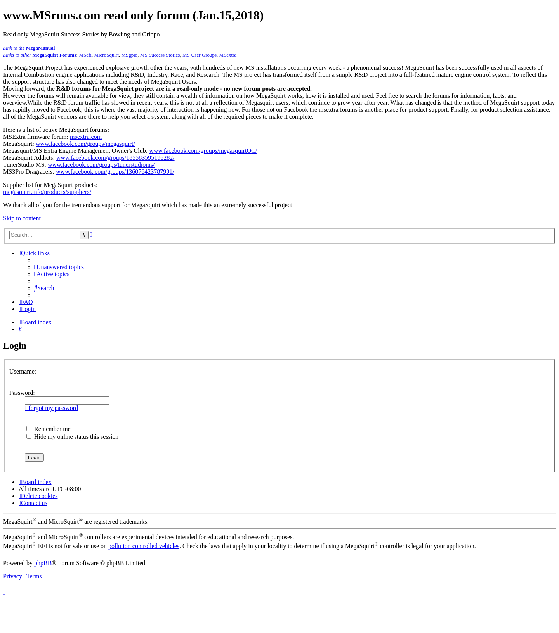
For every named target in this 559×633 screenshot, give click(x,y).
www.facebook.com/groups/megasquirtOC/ (203, 150)
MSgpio (129, 55)
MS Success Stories (160, 55)
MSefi (85, 55)
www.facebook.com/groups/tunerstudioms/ (101, 164)
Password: (22, 392)
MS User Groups (199, 55)
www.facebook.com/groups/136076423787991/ (115, 171)
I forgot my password (51, 408)
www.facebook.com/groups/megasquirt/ (85, 143)
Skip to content (22, 218)
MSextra (228, 55)
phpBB (43, 563)
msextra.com (86, 136)
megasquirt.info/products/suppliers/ (47, 192)
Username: (22, 371)
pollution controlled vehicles (143, 546)
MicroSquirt (106, 55)
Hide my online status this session (72, 436)
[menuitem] (59, 267)
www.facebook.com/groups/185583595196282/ (115, 157)
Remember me (48, 428)
